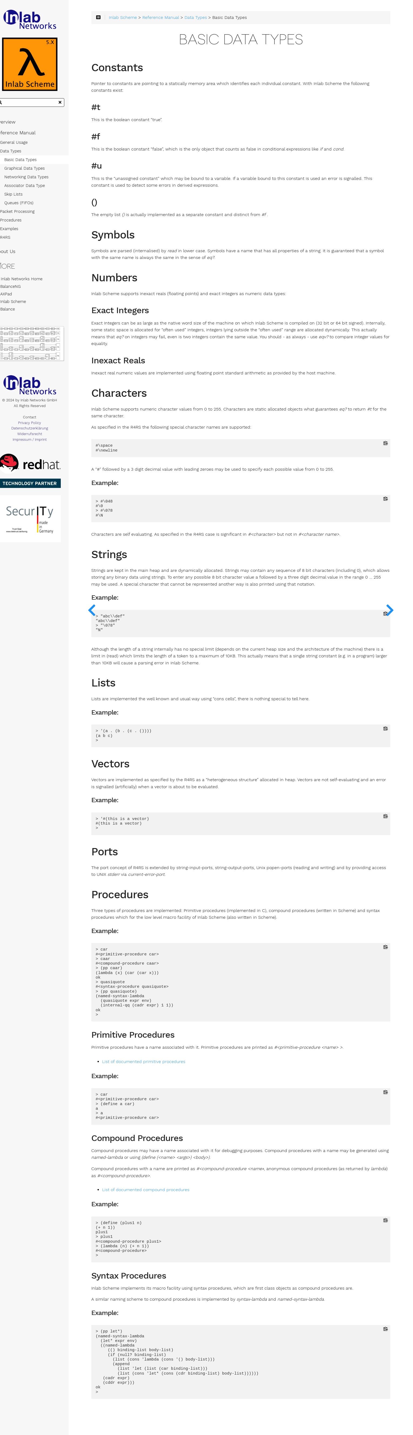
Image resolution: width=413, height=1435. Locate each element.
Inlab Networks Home (28, 281)
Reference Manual (24, 136)
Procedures (20, 223)
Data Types (20, 154)
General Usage (23, 145)
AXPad (12, 297)
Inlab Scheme (19, 304)
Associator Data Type (34, 188)
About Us (14, 254)
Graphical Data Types (34, 171)
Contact (40, 423)
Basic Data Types (30, 162)
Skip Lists (23, 197)
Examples (18, 232)
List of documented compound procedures (161, 1191)
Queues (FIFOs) (28, 206)
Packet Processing (26, 214)
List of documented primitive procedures (159, 1063)
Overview (14, 125)
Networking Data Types (36, 180)
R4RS (14, 240)
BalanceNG (17, 289)
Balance (14, 312)
